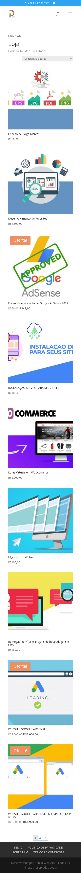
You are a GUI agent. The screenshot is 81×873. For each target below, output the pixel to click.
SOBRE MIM (20, 852)
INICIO (18, 847)
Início (11, 35)
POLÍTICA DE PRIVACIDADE (45, 847)
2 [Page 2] (40, 837)
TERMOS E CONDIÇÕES (48, 852)
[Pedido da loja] (47, 58)
